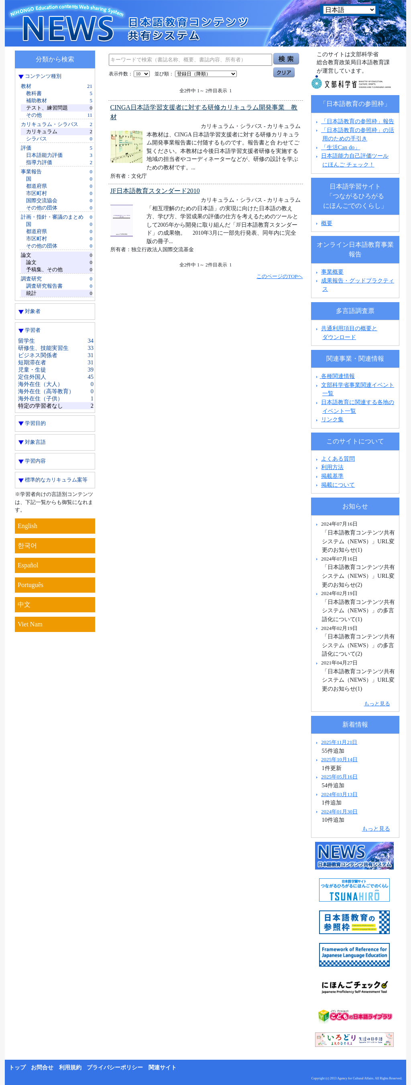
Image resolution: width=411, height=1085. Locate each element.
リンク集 (332, 419)
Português (30, 584)
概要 (326, 223)
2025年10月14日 (339, 759)
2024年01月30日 (339, 812)
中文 (24, 604)
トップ (17, 1068)
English (27, 525)
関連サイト (163, 1068)
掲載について (338, 485)
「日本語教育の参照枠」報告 (357, 121)
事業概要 (332, 271)
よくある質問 (338, 458)
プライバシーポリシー (115, 1068)
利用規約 (70, 1068)
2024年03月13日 (339, 794)
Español (28, 565)
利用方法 (332, 467)
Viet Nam (30, 624)
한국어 (27, 545)
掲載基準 (332, 476)
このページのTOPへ (279, 276)
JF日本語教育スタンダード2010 (155, 190)
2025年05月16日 (339, 777)
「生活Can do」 (340, 147)
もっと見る (377, 704)
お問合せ (42, 1068)
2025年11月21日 (339, 742)
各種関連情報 (334, 376)
